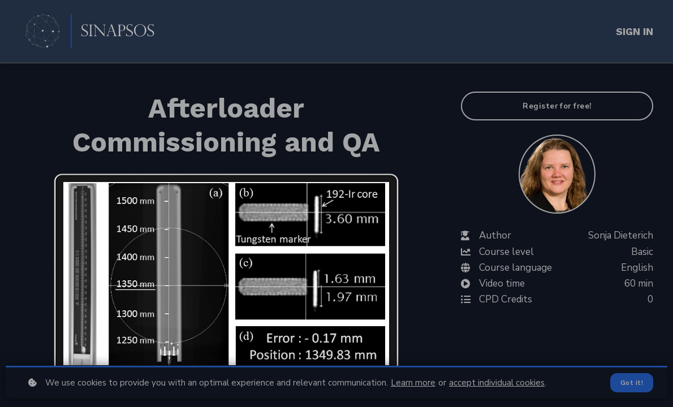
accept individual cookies (497, 382)
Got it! (632, 382)
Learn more (413, 382)
